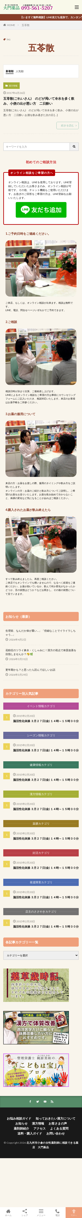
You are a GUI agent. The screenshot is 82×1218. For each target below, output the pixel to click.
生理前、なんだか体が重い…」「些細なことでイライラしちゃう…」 (40, 632)
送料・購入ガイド (29, 1133)
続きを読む (67, 125)
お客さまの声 (58, 1123)
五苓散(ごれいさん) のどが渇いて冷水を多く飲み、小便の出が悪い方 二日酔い (38, 100)
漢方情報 (13, 85)
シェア (24, 1212)
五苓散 (26, 25)
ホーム (8, 1212)
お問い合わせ (55, 1133)
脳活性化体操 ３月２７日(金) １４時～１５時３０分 (46, 721)
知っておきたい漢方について (55, 1118)
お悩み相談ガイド (19, 1118)
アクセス (39, 1128)
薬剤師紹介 (21, 1128)
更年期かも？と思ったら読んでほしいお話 (30, 669)
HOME (11, 25)
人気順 (20, 71)
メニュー (41, 1212)
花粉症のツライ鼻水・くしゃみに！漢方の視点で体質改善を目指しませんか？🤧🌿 (40, 652)
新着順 (10, 71)
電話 (57, 1212)
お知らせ (21, 1123)
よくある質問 (59, 1128)
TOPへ (74, 1212)
